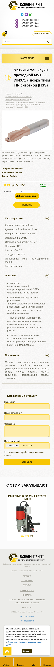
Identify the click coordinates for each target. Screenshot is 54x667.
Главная (27, 576)
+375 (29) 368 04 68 (29, 20)
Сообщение (27, 430)
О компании (27, 581)
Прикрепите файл (27, 444)
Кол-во (7, 191)
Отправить (27, 462)
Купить (27, 205)
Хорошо (27, 651)
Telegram (20, 662)
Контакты (27, 595)
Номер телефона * (27, 416)
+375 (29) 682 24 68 (29, 23)
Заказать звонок (42, 34)
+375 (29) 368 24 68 (29, 26)
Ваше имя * (27, 405)
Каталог (27, 58)
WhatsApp (6, 662)
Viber (33, 662)
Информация (27, 591)
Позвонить (47, 662)
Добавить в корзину (27, 196)
